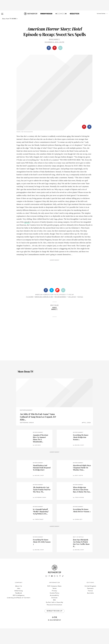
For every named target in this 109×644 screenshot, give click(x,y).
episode (27, 238)
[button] (98, 16)
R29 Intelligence (18, 611)
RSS (54, 615)
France (90, 606)
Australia (90, 608)
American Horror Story (44, 312)
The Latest (72, 312)
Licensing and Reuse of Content (18, 613)
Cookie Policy (54, 608)
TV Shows (29, 312)
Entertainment (60, 312)
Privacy (54, 606)
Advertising (19, 606)
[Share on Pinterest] (54, 48)
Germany (90, 604)
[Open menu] (2, 13)
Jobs (18, 604)
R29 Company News (54, 601)
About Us (18, 601)
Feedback (18, 608)
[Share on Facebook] (49, 48)
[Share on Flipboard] (57, 306)
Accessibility (54, 611)
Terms (54, 604)
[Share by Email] (60, 48)
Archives (54, 613)
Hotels (80, 312)
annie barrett (54, 39)
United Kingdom (90, 601)
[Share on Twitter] (51, 306)
